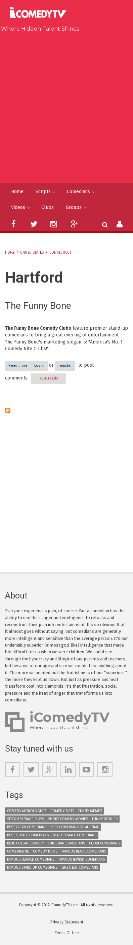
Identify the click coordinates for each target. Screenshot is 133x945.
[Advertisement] (66, 106)
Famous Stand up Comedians (32, 867)
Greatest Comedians (79, 867)
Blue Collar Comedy (25, 843)
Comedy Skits (62, 811)
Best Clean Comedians (26, 827)
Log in (39, 365)
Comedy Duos (45, 851)
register (65, 365)
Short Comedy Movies (68, 819)
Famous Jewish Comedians (81, 859)
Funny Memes (90, 811)
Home (17, 191)
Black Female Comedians (74, 835)
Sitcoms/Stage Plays (25, 819)
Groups (74, 207)
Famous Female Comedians (30, 859)
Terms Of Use (67, 933)
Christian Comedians (66, 843)
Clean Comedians (104, 843)
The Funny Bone (38, 305)
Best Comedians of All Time (74, 827)
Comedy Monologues (26, 811)
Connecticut (60, 253)
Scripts (43, 191)
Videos (18, 207)
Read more (19, 365)
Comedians (78, 191)
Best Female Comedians (28, 835)
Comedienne (18, 851)
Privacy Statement (66, 922)
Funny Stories (105, 819)
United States (32, 253)
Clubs (47, 207)
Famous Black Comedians (83, 851)
